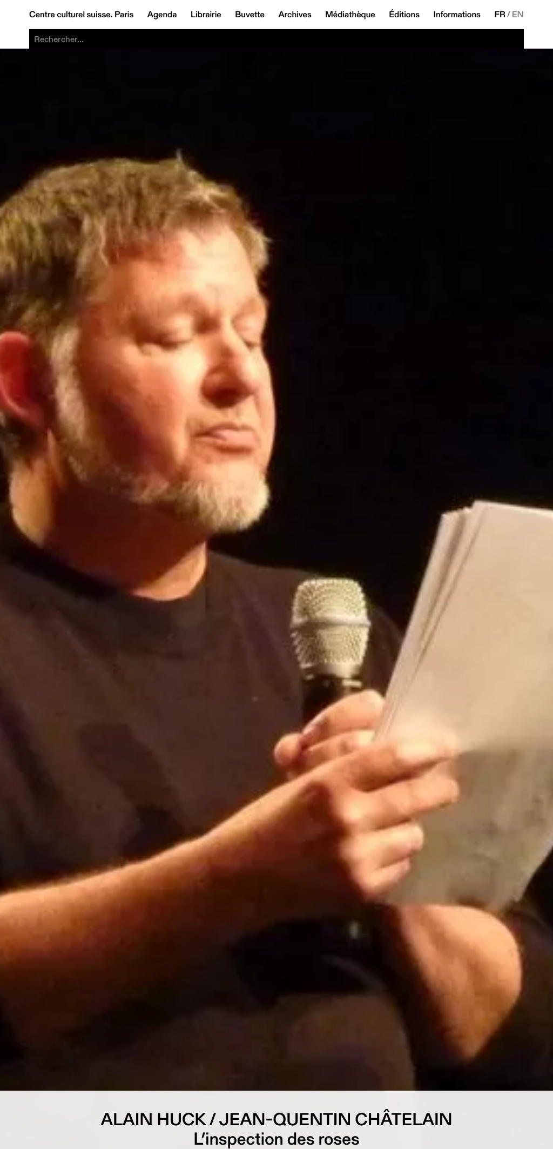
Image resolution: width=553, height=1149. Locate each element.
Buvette (250, 14)
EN (518, 14)
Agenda (162, 14)
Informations (457, 14)
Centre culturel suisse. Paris (81, 14)
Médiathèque (350, 14)
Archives (294, 14)
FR (499, 14)
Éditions (404, 14)
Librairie (206, 14)
